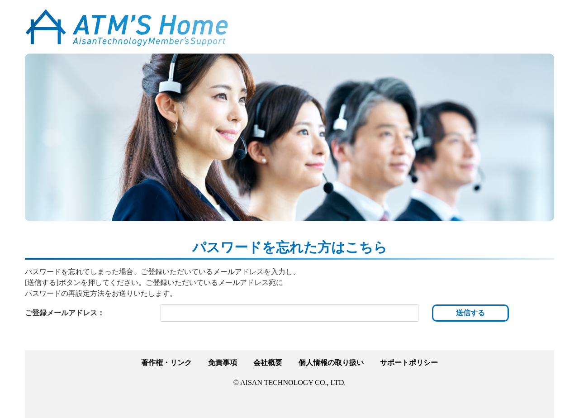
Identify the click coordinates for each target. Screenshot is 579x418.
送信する (470, 313)
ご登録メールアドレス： (64, 313)
